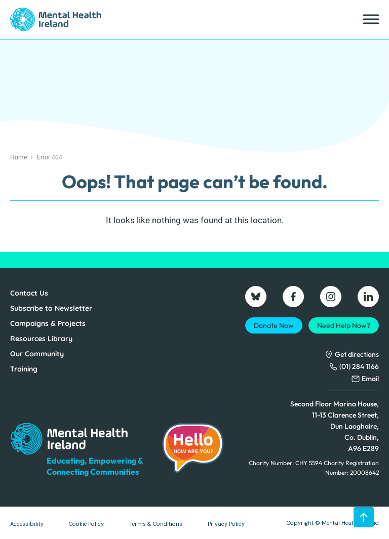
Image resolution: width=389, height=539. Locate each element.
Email (370, 378)
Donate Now (274, 325)
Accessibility (27, 523)
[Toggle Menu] (370, 19)
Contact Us (29, 293)
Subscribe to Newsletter (51, 308)
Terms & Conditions (155, 523)
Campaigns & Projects (48, 323)
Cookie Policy (86, 523)
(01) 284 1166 (359, 366)
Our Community (37, 353)
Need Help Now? (343, 325)
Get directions (357, 354)
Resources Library (41, 338)
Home (18, 157)
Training (23, 369)
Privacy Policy (226, 523)
